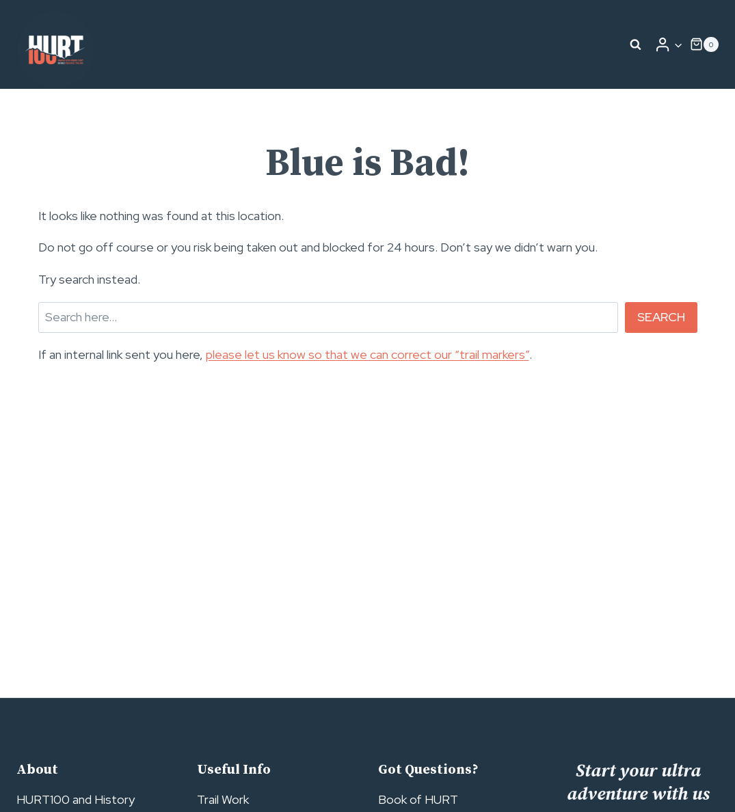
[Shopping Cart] (704, 44)
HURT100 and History (75, 799)
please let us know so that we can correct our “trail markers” (367, 354)
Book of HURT (418, 799)
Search (661, 317)
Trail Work (223, 799)
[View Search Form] (635, 44)
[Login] (668, 44)
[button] (678, 45)
